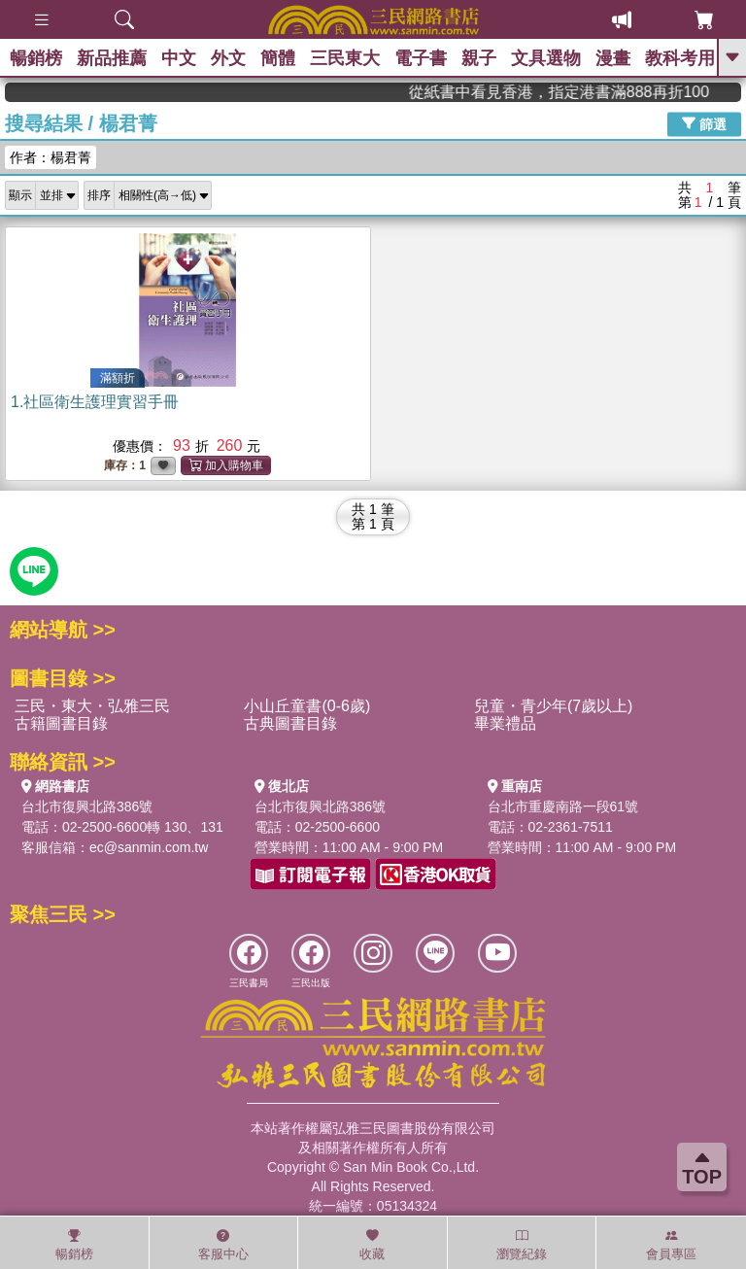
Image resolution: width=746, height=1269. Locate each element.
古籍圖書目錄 (61, 723)
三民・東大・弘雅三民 (92, 706)
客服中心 (223, 1244)
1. (95, 402)
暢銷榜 (36, 58)
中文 (178, 58)
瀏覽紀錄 (521, 1244)
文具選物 (546, 58)
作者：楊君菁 (50, 157)
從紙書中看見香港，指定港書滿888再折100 (612, 92)
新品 (112, 58)
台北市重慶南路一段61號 (563, 806)
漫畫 (612, 58)
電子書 (420, 58)
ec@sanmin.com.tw (148, 847)
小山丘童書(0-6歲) (307, 706)
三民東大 (345, 58)
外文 (228, 58)
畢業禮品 (505, 723)
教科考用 (680, 58)
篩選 (704, 123)
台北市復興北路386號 (87, 806)
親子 (478, 58)
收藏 (372, 1244)
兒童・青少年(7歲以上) (553, 706)
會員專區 (671, 1244)
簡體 (277, 58)
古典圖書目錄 (290, 723)
